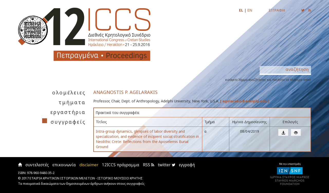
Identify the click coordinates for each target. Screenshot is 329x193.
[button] (283, 132)
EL (241, 10)
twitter (166, 165)
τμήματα (72, 102)
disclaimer (88, 165)
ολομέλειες (69, 92)
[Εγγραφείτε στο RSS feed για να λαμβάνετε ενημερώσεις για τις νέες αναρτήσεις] (309, 10)
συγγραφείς (68, 121)
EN (249, 10)
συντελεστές (37, 165)
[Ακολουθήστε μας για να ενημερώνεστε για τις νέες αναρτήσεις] (303, 10)
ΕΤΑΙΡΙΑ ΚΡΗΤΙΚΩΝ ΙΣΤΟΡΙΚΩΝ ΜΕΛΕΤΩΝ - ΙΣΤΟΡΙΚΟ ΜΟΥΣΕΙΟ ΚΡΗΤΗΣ (86, 178)
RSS (148, 165)
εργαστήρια (68, 112)
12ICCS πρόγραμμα (120, 165)
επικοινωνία (64, 165)
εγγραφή (187, 165)
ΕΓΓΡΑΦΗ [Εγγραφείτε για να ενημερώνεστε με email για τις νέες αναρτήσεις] (277, 10)
